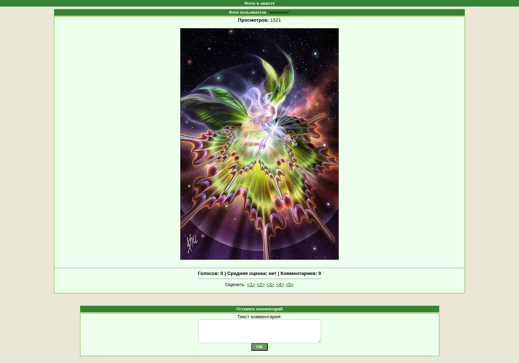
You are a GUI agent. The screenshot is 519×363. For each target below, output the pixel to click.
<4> (280, 284)
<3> (270, 284)
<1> (251, 284)
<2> (261, 284)
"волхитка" (278, 12)
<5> (289, 284)
